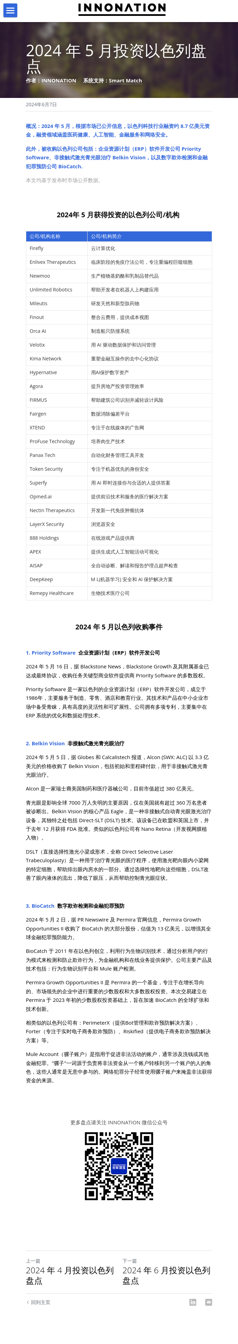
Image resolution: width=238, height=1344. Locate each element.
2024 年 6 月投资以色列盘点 (166, 1275)
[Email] (208, 1302)
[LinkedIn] (192, 1302)
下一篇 (129, 1260)
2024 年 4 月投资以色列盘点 (70, 1275)
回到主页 (38, 1302)
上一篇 (33, 1260)
